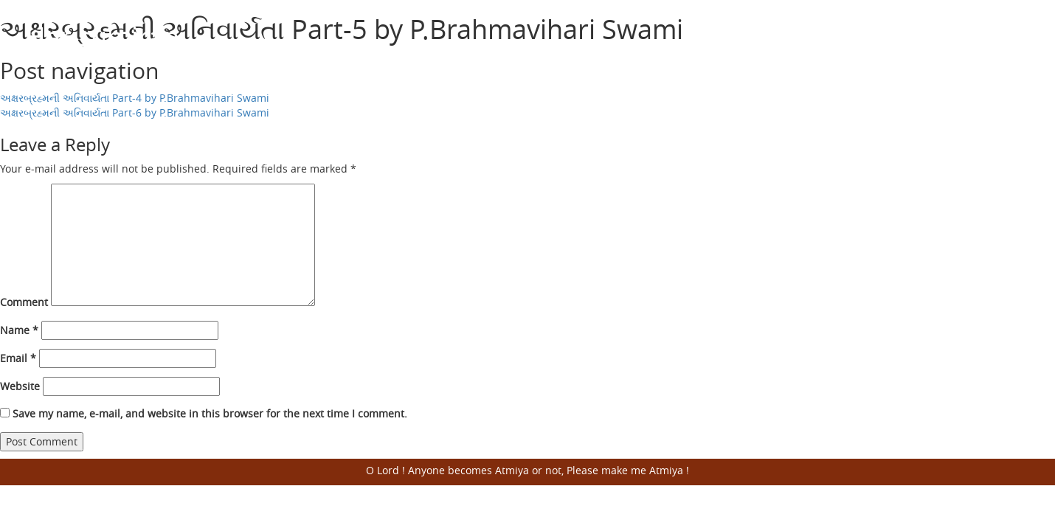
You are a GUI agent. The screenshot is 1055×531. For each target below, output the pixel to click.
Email (18, 358)
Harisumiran (102, 36)
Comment (24, 302)
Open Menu (1010, 37)
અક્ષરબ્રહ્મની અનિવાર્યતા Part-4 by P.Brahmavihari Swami (134, 98)
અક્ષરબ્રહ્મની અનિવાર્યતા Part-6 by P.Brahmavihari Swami (134, 112)
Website (20, 386)
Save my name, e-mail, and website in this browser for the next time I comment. (210, 413)
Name (19, 330)
